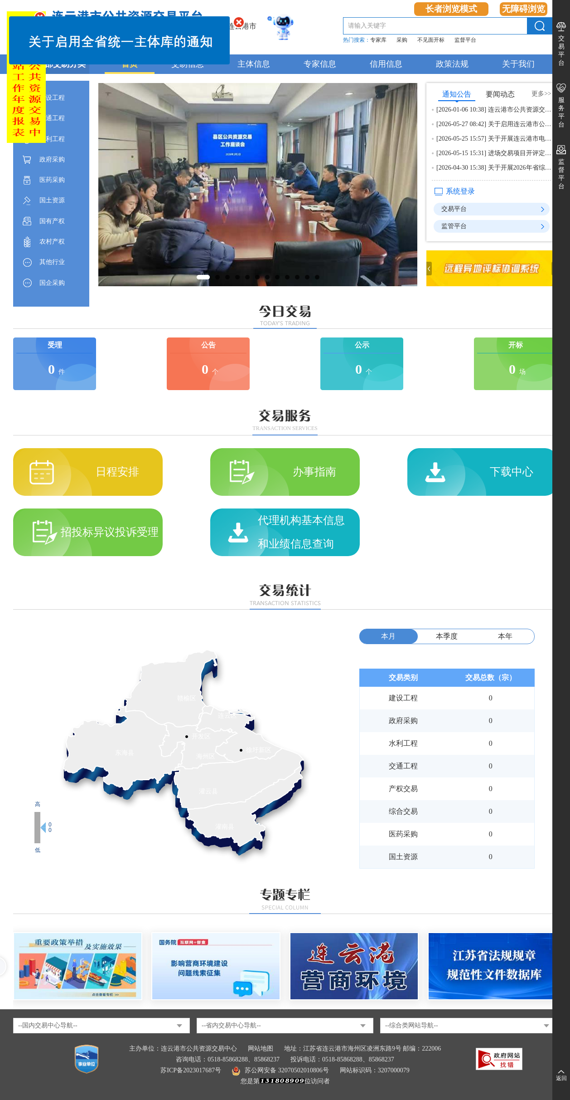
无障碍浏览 (523, 9)
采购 (401, 40)
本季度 (447, 636)
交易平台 (561, 50)
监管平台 (454, 226)
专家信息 (320, 63)
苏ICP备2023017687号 (190, 1070)
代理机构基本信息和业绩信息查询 (301, 532)
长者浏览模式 (451, 9)
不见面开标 (430, 40)
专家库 (378, 40)
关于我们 (518, 63)
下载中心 (511, 472)
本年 (505, 636)
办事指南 (314, 472)
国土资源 (52, 200)
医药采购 (52, 179)
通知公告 (456, 95)
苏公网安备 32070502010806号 (280, 1070)
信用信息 (386, 63)
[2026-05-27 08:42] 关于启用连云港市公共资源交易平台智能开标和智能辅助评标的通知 (493, 124)
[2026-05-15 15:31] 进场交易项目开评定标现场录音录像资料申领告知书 (493, 153)
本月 (388, 636)
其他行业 (52, 262)
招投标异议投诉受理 (110, 532)
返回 (561, 1078)
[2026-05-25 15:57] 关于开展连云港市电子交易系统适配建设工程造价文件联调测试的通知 (493, 138)
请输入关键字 (367, 25)
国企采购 (52, 282)
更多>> (541, 93)
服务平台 (561, 112)
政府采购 (52, 159)
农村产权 (52, 241)
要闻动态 (500, 94)
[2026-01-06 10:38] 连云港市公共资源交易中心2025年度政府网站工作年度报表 (493, 109)
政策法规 (452, 63)
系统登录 (460, 191)
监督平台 (465, 40)
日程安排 (117, 472)
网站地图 (260, 1048)
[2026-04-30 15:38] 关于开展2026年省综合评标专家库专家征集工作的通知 (493, 167)
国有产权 (52, 221)
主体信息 (253, 63)
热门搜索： (356, 40)
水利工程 (52, 139)
